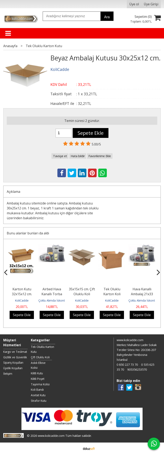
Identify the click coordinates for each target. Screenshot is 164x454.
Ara (107, 17)
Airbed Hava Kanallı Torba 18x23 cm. (51, 294)
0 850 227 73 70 (127, 365)
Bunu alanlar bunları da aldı (28, 233)
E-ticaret (75, 448)
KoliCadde (22, 300)
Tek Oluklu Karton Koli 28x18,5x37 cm (112, 294)
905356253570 (137, 369)
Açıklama (13, 191)
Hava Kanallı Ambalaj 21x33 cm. (142, 294)
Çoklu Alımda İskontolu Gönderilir (60, 300)
